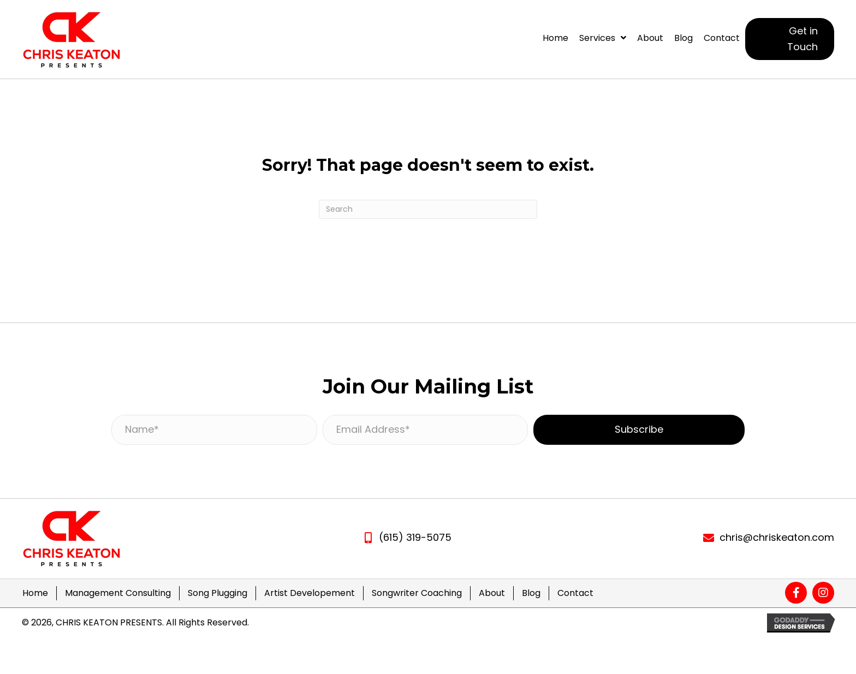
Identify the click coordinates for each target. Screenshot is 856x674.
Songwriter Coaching (417, 593)
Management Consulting (118, 593)
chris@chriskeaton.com (777, 537)
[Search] (428, 209)
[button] (789, 39)
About (492, 593)
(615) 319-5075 (415, 537)
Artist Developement (309, 593)
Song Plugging (217, 593)
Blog (531, 593)
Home (35, 593)
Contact (575, 593)
